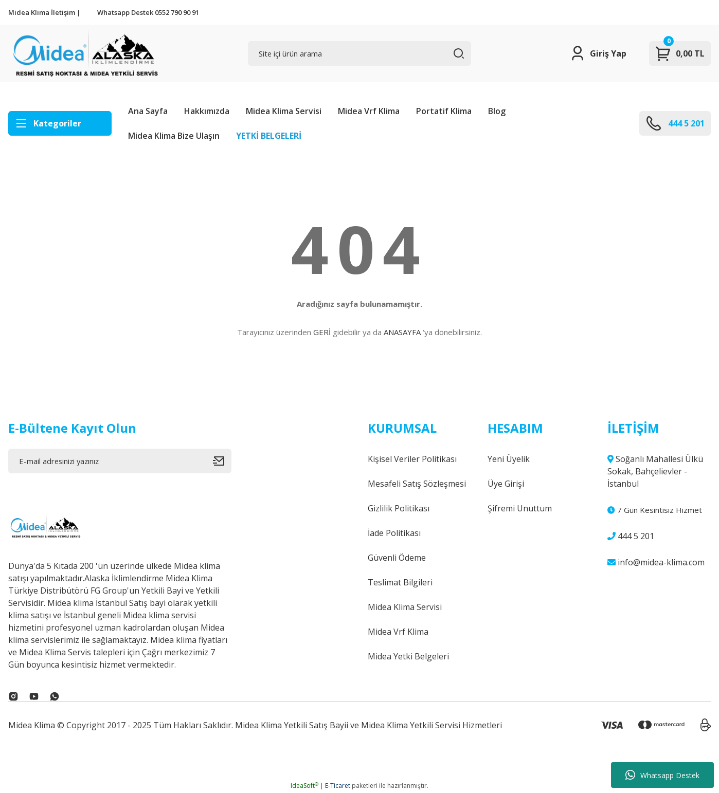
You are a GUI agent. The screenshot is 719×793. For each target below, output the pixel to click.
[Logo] (84, 53)
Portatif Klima (444, 111)
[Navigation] (60, 123)
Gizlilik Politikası (398, 508)
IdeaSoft (304, 785)
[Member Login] (598, 53)
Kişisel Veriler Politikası (412, 459)
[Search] (359, 53)
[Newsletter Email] (119, 461)
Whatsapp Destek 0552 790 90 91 (148, 12)
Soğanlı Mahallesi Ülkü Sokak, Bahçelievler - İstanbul (655, 471)
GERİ (322, 332)
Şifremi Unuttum (520, 508)
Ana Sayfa (148, 111)
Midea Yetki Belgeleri (408, 656)
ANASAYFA (402, 332)
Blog (497, 111)
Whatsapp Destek (662, 775)
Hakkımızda (206, 111)
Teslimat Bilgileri (400, 582)
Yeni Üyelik (509, 459)
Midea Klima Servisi (283, 111)
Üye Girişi (506, 483)
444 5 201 (630, 536)
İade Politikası (394, 533)
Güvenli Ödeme (397, 557)
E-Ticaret (337, 785)
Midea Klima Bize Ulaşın (174, 135)
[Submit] (222, 461)
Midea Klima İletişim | (44, 12)
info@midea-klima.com (656, 562)
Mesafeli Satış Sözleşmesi (417, 483)
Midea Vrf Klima (369, 111)
